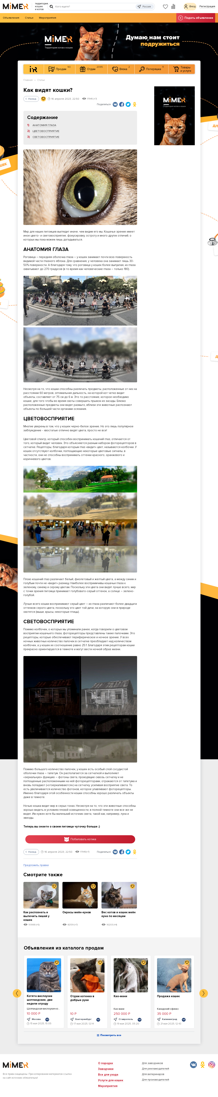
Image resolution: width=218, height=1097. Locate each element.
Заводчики (105, 1069)
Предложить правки (36, 866)
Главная (28, 80)
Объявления (11, 17)
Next (203, 994)
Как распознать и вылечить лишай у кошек (38, 917)
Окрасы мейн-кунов (78, 914)
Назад (31, 98)
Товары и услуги (182, 69)
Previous (17, 994)
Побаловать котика (80, 840)
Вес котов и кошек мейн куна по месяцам (116, 917)
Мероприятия (47, 17)
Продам (60, 68)
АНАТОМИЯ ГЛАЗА (44, 125)
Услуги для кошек (110, 1080)
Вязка (121, 68)
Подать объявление (195, 18)
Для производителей (155, 1079)
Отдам (91, 68)
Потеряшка (151, 68)
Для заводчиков (152, 1063)
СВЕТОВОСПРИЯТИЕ (46, 137)
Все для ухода (108, 1074)
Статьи (29, 17)
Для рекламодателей (155, 1068)
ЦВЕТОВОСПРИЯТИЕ (46, 131)
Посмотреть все (109, 1037)
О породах (105, 1063)
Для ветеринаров (153, 1074)
